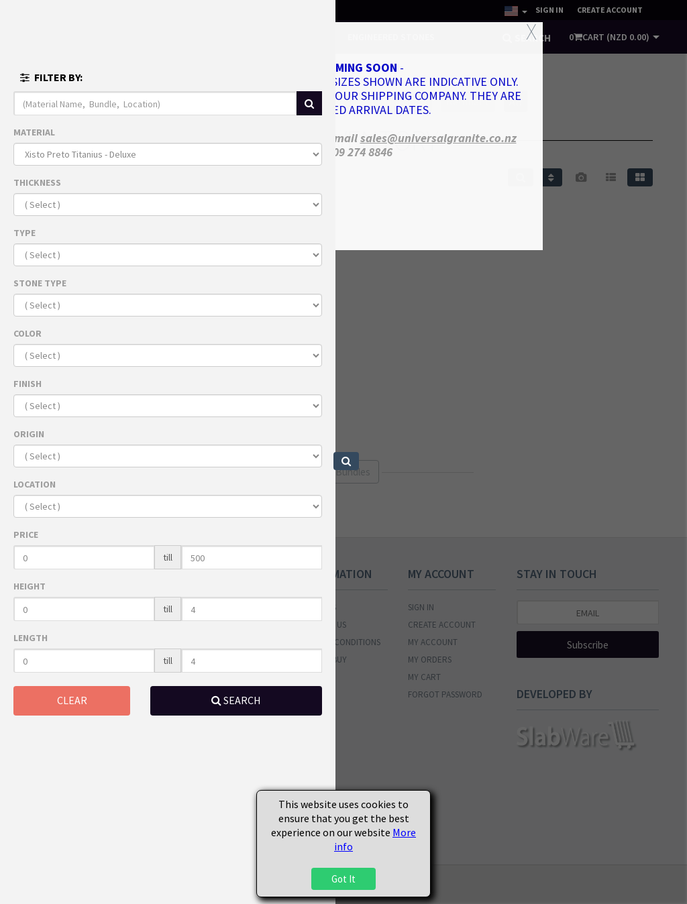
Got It (343, 878)
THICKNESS (37, 182)
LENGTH (30, 638)
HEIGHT (29, 586)
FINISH (27, 384)
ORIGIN (28, 434)
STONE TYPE (39, 283)
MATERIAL (34, 132)
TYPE (24, 233)
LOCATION (34, 484)
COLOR (27, 333)
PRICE (25, 534)
